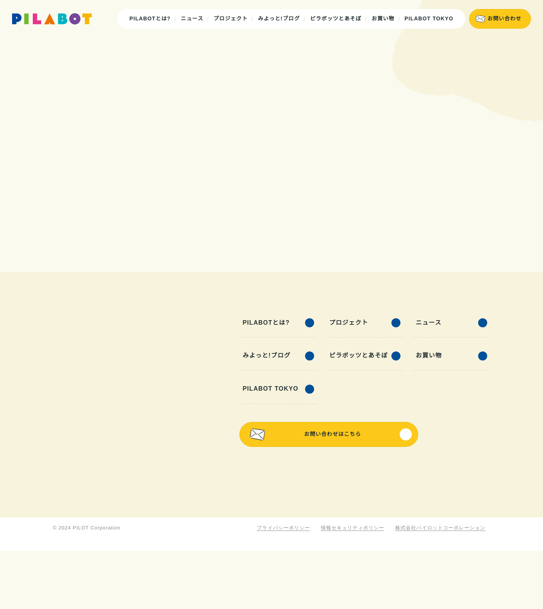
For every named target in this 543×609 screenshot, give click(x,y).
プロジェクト (232, 18)
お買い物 (384, 18)
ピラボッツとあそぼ (336, 18)
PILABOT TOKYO (430, 18)
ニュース (193, 18)
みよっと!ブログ (280, 18)
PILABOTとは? (152, 18)
